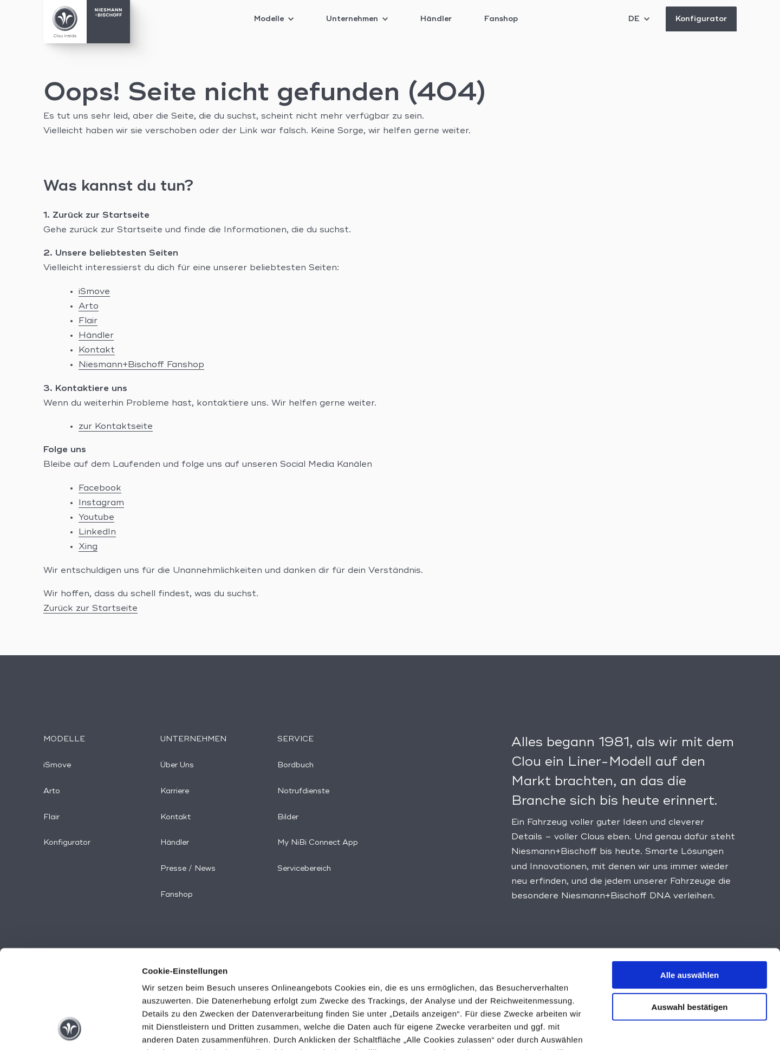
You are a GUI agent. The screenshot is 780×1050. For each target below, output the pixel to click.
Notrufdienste (303, 791)
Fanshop (501, 19)
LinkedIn (97, 532)
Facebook (100, 488)
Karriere (174, 791)
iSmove (94, 292)
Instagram (101, 503)
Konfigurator (701, 19)
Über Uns (177, 765)
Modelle (274, 19)
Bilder (287, 817)
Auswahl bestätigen (690, 914)
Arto (89, 306)
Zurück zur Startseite (90, 608)
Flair (88, 321)
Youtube (96, 517)
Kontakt (97, 350)
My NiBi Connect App (317, 842)
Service (295, 739)
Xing (88, 547)
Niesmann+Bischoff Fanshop (141, 365)
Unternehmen (357, 19)
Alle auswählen (689, 883)
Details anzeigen (581, 1028)
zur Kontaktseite (116, 426)
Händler (436, 19)
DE (638, 19)
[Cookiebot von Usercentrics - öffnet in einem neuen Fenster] (70, 1029)
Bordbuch (295, 765)
